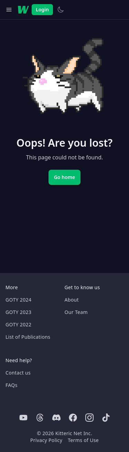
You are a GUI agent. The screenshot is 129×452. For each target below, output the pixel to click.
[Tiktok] (106, 417)
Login (42, 9)
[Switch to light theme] (60, 9)
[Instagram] (89, 417)
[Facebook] (73, 417)
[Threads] (40, 417)
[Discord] (56, 417)
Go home (64, 177)
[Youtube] (23, 417)
